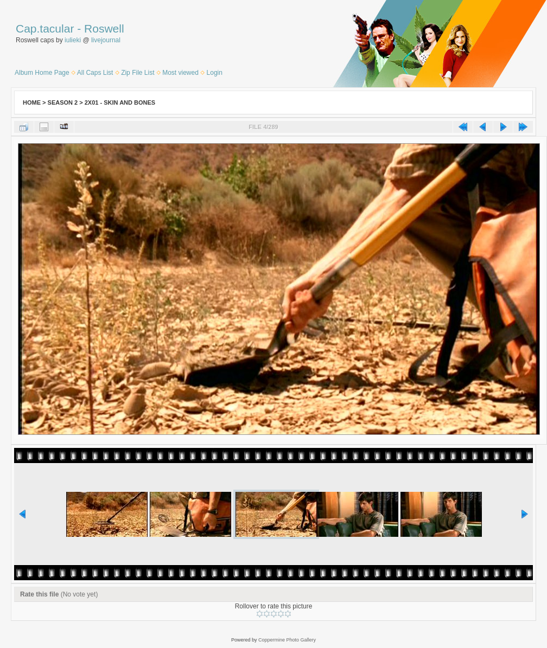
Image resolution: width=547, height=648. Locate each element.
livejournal (105, 40)
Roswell (104, 28)
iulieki (73, 40)
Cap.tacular (45, 28)
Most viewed (180, 72)
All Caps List (95, 72)
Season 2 (63, 102)
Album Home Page (42, 72)
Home (32, 102)
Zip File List (137, 72)
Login (214, 72)
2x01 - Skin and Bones (120, 102)
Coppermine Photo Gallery (287, 640)
